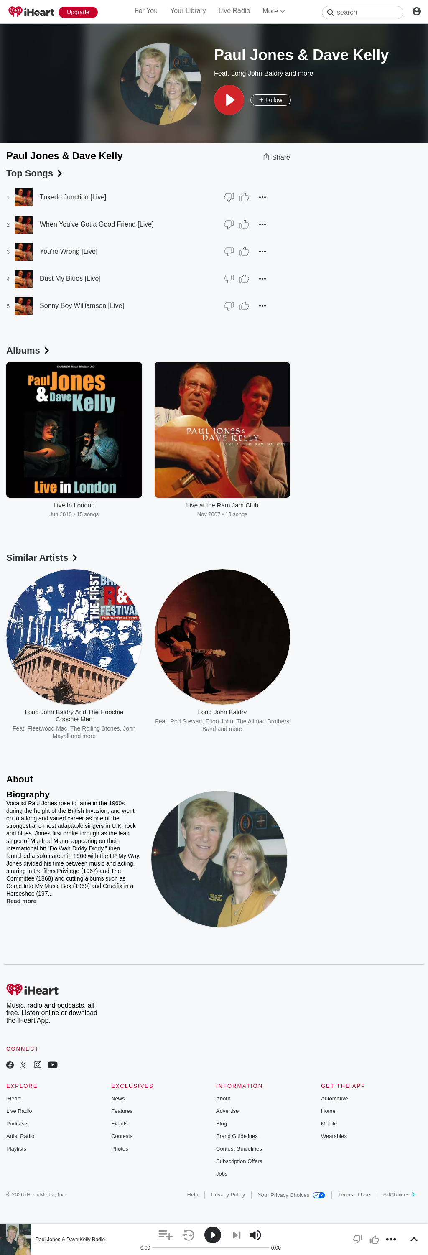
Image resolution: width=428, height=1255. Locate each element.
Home (328, 1111)
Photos (119, 1149)
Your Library (188, 10)
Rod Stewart (186, 721)
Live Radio (234, 10)
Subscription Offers (239, 1161)
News (118, 1098)
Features (121, 1111)
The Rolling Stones (95, 728)
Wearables (334, 1136)
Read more (21, 901)
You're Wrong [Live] (68, 251)
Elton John (219, 721)
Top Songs (35, 173)
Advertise (227, 1111)
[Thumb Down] (229, 197)
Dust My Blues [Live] (70, 278)
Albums (28, 350)
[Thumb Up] (244, 197)
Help (193, 1194)
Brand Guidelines (237, 1136)
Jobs (221, 1174)
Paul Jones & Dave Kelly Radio (70, 1239)
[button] (229, 100)
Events (119, 1123)
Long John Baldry (257, 73)
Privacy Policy (228, 1194)
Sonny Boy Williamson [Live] (82, 305)
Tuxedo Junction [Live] (73, 197)
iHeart (13, 1098)
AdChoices (399, 1194)
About (223, 1098)
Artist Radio (20, 1136)
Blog (221, 1123)
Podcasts (17, 1123)
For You (146, 10)
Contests (121, 1136)
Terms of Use (354, 1194)
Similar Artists (42, 557)
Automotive (334, 1098)
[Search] (362, 12)
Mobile (329, 1123)
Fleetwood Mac (47, 728)
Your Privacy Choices (291, 1195)
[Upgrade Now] (78, 12)
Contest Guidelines (239, 1149)
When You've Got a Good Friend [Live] (97, 224)
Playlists (16, 1149)
